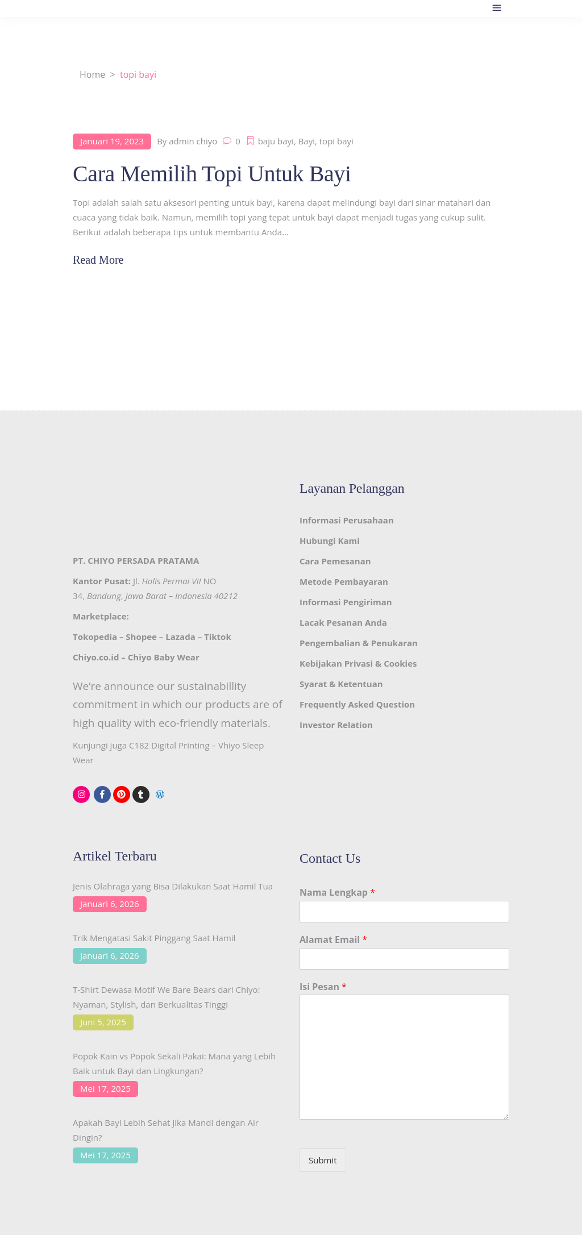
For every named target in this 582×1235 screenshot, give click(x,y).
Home (92, 74)
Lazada (180, 636)
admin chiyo (193, 141)
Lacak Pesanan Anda (343, 622)
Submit (323, 1160)
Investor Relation (336, 724)
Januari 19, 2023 (112, 141)
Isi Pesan (323, 987)
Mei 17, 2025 (105, 1088)
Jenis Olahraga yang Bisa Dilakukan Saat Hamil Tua (173, 886)
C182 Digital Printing (169, 745)
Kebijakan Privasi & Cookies (358, 663)
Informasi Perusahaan (347, 520)
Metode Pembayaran (344, 581)
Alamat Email (333, 940)
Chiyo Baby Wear (163, 657)
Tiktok (217, 636)
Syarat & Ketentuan (341, 683)
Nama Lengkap (337, 893)
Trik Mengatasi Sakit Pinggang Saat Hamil (154, 937)
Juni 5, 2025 (103, 1022)
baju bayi (276, 141)
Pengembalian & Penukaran (359, 642)
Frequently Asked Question (357, 704)
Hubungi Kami (330, 540)
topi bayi (336, 141)
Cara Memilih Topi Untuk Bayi (212, 173)
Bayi (306, 141)
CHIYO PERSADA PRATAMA (143, 560)
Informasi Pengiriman (346, 602)
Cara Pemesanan (335, 561)
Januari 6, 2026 (109, 903)
